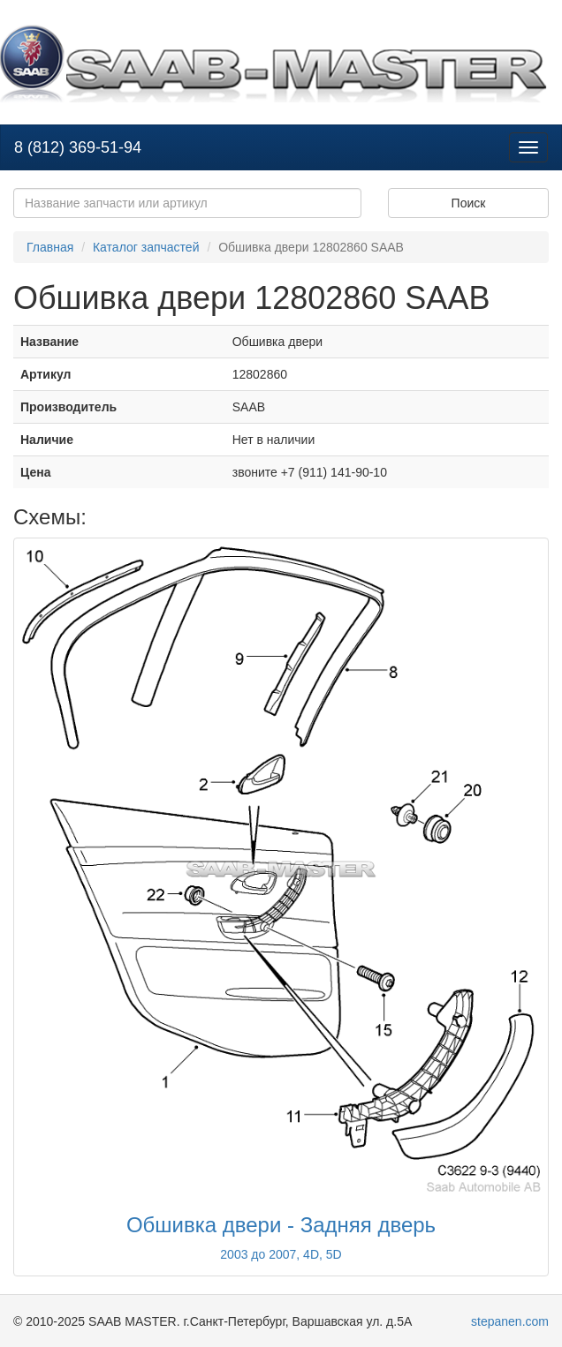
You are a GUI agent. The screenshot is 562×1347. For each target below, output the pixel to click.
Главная (50, 247)
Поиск (469, 203)
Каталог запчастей (146, 247)
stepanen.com (510, 1321)
